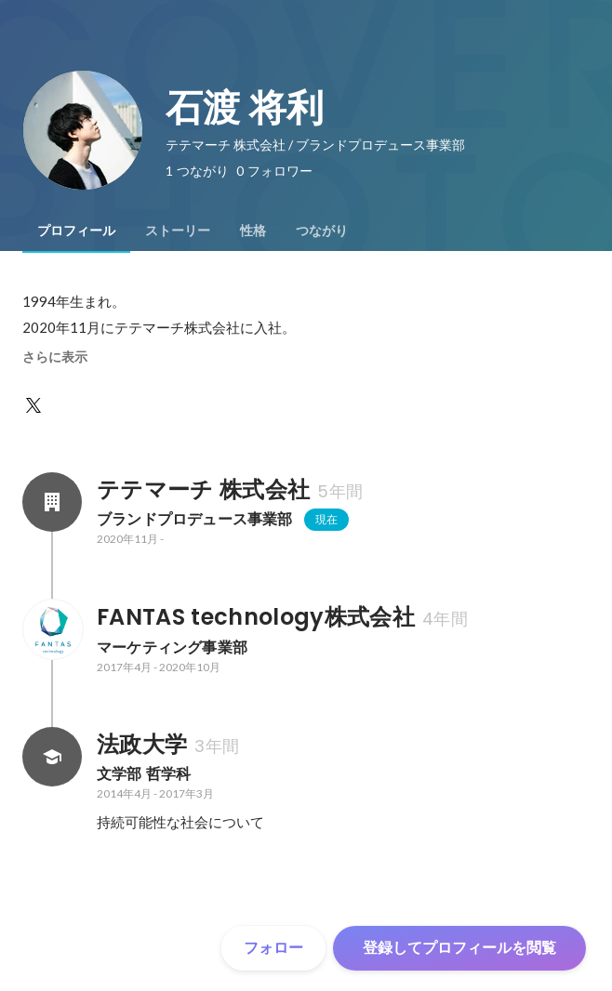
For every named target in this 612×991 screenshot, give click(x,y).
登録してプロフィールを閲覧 (459, 947)
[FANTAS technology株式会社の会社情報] (52, 629)
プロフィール (76, 230)
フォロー (273, 947)
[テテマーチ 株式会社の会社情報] (52, 502)
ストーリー (177, 230)
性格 (253, 230)
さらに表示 (54, 357)
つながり (322, 230)
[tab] (76, 230)
